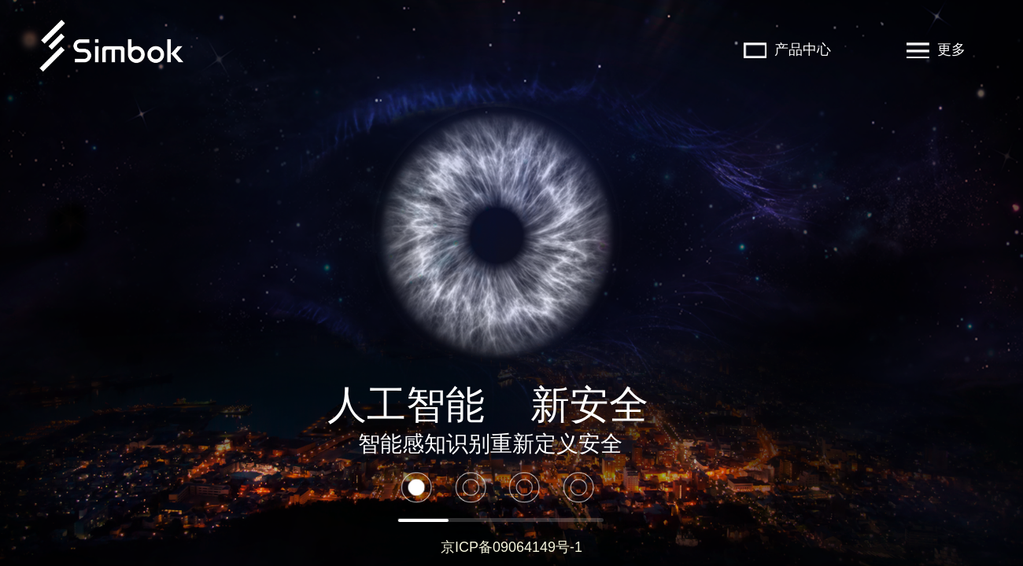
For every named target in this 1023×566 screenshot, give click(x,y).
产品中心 (787, 50)
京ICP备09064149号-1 (511, 547)
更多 (936, 50)
